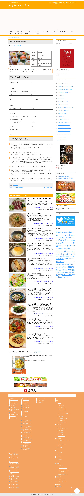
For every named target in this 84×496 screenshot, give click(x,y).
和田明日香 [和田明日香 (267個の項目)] (58, 243)
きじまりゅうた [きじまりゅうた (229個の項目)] (65, 232)
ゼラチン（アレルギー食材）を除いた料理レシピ (14, 472)
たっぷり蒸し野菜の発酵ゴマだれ (64, 122)
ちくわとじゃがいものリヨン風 (64, 125)
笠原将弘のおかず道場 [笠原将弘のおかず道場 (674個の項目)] (63, 272)
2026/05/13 (40, 209)
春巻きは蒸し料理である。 (61, 165)
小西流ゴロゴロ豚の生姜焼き (16, 187)
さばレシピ (25, 409)
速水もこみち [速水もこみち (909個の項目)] (62, 277)
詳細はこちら (43, 360)
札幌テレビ (58, 476)
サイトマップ (40, 402)
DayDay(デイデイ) (62, 31)
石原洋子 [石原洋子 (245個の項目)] (60, 270)
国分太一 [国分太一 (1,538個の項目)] (65, 243)
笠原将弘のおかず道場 (63, 468)
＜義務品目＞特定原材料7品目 (63, 176)
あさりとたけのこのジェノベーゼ (64, 131)
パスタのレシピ (13, 412)
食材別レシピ (27, 33)
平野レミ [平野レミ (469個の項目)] (71, 256)
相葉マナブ (60, 445)
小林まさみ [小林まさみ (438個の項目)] (62, 254)
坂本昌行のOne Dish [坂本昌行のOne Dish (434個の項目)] (69, 246)
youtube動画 (36, 33)
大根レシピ (25, 414)
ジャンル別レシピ (18, 33)
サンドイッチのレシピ (14, 414)
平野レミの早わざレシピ (62, 422)
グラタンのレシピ (13, 401)
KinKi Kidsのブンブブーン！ (63, 474)
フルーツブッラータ (61, 137)
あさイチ (12, 31)
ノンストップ (45, 31)
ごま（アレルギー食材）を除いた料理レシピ (14, 459)
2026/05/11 (40, 283)
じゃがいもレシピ (26, 407)
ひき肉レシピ (25, 411)
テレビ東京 (58, 456)
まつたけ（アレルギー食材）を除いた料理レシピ (14, 454)
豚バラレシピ (25, 401)
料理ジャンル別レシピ (41, 398)
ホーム (9, 37)
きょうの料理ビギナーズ (62, 418)
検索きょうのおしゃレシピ (64, 469)
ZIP (10, 33)
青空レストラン (61, 430)
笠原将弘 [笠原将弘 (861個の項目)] (71, 270)
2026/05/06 (40, 328)
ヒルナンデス (36, 31)
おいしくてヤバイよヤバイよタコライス (65, 86)
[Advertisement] (42, 19)
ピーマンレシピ (26, 405)
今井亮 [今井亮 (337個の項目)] (70, 240)
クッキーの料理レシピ (14, 476)
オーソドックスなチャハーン (63, 119)
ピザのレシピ (13, 416)
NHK (13, 37)
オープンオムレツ (48, 187)
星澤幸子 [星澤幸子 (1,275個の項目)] (60, 259)
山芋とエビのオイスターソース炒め (64, 128)
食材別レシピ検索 (40, 400)
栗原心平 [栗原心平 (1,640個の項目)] (60, 261)
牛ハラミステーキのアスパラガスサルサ (65, 107)
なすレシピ (25, 403)
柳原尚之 (51, 209)
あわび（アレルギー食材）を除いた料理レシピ (14, 468)
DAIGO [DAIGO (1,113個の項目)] (59, 232)
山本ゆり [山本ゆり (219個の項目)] (61, 256)
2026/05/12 (40, 255)
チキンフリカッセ (61, 98)
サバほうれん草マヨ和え (62, 113)
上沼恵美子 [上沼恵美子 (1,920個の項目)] (61, 240)
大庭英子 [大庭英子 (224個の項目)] (64, 248)
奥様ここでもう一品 (62, 481)
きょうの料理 (19, 31)
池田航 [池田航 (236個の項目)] (57, 264)
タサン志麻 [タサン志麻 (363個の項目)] (64, 237)
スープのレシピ (13, 405)
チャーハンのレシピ (14, 400)
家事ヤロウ (60, 447)
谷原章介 (33, 69)
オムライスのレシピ (14, 417)
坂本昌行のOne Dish (63, 471)
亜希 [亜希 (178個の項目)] (67, 240)
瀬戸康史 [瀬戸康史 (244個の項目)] (61, 267)
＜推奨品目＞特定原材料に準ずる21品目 (65, 178)
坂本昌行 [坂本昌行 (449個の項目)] (60, 246)
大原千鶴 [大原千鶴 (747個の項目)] (59, 248)
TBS (57, 450)
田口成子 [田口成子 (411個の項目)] (65, 267)
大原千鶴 (51, 328)
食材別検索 (58, 484)
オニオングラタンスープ (62, 83)
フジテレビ (58, 463)
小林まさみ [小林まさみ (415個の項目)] (69, 254)
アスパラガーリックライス (63, 104)
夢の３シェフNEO (62, 407)
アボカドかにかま (61, 95)
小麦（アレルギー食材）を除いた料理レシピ (14, 463)
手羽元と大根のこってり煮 (63, 101)
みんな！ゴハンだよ (62, 410)
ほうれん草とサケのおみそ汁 (63, 110)
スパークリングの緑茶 (62, 140)
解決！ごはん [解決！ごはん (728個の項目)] (67, 275)
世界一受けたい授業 (61, 436)
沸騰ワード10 (60, 434)
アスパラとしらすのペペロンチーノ (64, 134)
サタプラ (59, 454)
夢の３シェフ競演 (62, 409)
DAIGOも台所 (28, 31)
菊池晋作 (51, 283)
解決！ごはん (61, 405)
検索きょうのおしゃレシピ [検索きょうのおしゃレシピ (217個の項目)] (69, 261)
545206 (61, 73)
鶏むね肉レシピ (26, 400)
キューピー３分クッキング (63, 428)
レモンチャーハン (61, 116)
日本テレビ (58, 424)
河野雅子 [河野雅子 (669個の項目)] (62, 264)
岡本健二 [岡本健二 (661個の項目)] (66, 256)
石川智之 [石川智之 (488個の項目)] (65, 270)
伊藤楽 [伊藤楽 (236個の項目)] (73, 240)
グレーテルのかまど (61, 420)
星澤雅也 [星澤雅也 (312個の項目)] (66, 258)
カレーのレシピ (13, 407)
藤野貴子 (51, 255)
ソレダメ (71, 31)
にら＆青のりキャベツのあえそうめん (65, 89)
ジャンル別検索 (59, 486)
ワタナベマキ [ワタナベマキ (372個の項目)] (70, 237)
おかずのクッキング (61, 444)
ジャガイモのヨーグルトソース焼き (64, 92)
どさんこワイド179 (61, 479)
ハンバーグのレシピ (14, 403)
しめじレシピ (25, 416)
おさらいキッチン (18, 5)
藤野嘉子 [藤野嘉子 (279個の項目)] (60, 274)
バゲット (59, 426)
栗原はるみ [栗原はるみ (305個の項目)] (71, 258)
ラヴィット (53, 31)
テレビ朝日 (58, 438)
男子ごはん (60, 459)
